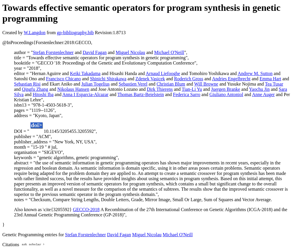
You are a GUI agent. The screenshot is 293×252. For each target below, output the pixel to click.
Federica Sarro (186, 94)
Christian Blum (171, 83)
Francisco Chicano (63, 78)
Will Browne (206, 83)
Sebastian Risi (27, 83)
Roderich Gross (188, 78)
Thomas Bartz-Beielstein (140, 94)
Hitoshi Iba (43, 94)
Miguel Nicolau (130, 52)
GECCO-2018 (86, 209)
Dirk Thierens (160, 89)
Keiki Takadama (85, 73)
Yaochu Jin (259, 89)
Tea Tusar (274, 83)
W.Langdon (34, 32)
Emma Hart (270, 78)
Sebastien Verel (133, 83)
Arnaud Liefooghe (163, 73)
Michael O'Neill (169, 52)
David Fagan (95, 52)
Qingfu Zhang (35, 89)
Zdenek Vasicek (150, 78)
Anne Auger (263, 94)
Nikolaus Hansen (73, 89)
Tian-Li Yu (192, 89)
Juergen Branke (225, 89)
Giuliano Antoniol (226, 94)
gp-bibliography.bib (75, 32)
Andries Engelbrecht (231, 78)
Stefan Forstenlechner (53, 52)
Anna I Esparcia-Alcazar (85, 94)
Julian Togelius (95, 83)
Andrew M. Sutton (255, 73)
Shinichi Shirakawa (108, 78)
